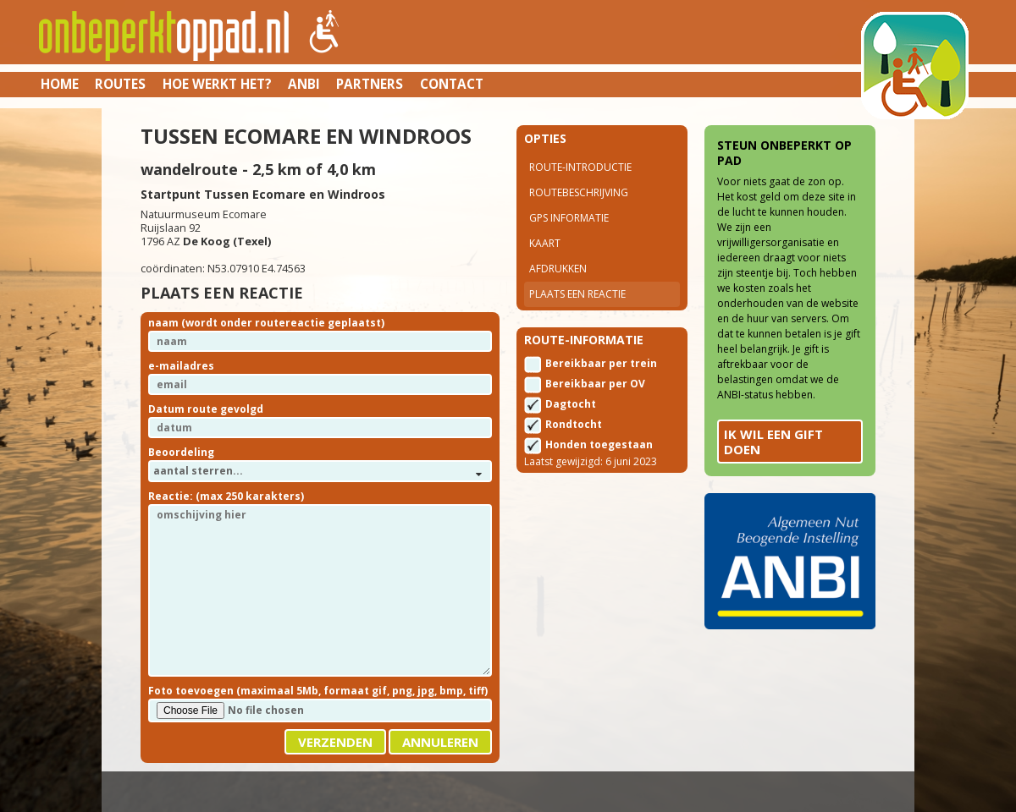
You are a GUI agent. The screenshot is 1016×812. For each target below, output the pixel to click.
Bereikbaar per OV (595, 383)
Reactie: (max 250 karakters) (226, 496)
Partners (369, 83)
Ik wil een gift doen (773, 441)
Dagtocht (570, 404)
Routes (120, 83)
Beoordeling (181, 452)
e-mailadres (181, 366)
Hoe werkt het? (217, 83)
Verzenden (335, 741)
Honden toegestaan (599, 444)
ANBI (304, 83)
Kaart (544, 243)
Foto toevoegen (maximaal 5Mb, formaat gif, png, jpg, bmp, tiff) (318, 690)
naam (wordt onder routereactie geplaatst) (266, 322)
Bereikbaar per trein (601, 363)
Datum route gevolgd (205, 409)
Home (60, 83)
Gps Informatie (569, 218)
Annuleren (440, 741)
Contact (451, 83)
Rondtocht (573, 424)
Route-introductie (580, 167)
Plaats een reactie (577, 294)
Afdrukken (558, 268)
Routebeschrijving (578, 192)
